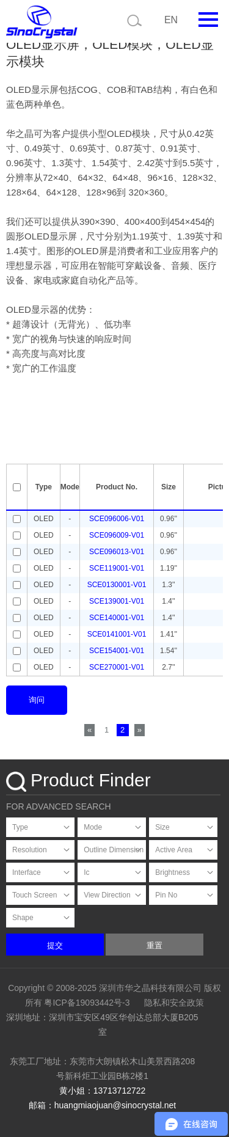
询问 (37, 699)
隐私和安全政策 (174, 1002)
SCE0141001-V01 (117, 634)
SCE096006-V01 (116, 518)
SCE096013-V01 (116, 551)
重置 (154, 945)
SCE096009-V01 (116, 535)
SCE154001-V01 (116, 650)
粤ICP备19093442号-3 (86, 1002)
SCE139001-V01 (116, 601)
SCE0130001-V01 (117, 584)
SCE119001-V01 (116, 568)
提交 (55, 945)
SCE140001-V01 (116, 617)
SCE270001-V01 (116, 667)
